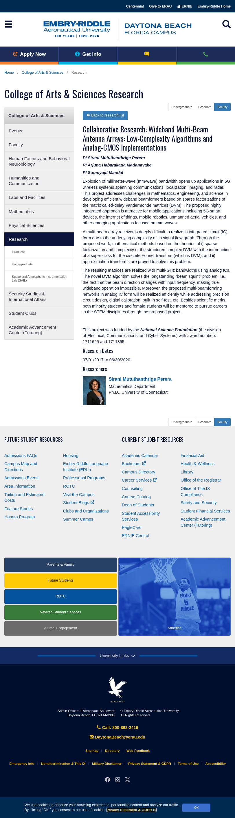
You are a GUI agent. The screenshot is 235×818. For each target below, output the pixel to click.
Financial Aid (192, 455)
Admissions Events (22, 477)
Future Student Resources (33, 439)
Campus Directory (138, 472)
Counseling (132, 488)
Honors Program (19, 517)
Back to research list (105, 115)
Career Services (139, 480)
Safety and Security (199, 502)
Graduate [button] (204, 107)
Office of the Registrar (201, 480)
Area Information (19, 486)
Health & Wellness (197, 463)
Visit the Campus (79, 494)
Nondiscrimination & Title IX (63, 763)
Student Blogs (78, 502)
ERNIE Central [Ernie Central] (135, 535)
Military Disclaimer (107, 763)
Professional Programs (84, 477)
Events (15, 130)
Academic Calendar (140, 455)
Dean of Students (138, 505)
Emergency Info (21, 763)
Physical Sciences (26, 225)
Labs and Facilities (27, 197)
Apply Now (29, 54)
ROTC (69, 486)
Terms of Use (188, 763)
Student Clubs (22, 313)
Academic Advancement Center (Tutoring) (32, 330)
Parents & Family (60, 564)
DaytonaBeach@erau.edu (117, 737)
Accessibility (215, 763)
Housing (70, 455)
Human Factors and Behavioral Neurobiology (39, 161)
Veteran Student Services (60, 612)
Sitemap (91, 750)
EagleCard (132, 527)
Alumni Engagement (60, 628)
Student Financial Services (205, 511)
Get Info (88, 54)
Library (187, 472)
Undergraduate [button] (181, 107)
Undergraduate (22, 264)
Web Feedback (138, 750)
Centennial (135, 6)
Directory (112, 750)
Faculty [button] (222, 107)
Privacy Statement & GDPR (132, 810)
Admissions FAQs (20, 455)
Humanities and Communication (24, 180)
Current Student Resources (152, 439)
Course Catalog (136, 497)
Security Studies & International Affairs (28, 296)
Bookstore (134, 463)
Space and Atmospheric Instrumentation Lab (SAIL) (39, 278)
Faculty (16, 144)
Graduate (18, 252)
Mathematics (21, 211)
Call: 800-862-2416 (117, 727)
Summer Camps (78, 519)
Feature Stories (18, 508)
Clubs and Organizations (86, 511)
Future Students (60, 580)
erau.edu (117, 689)
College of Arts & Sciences (42, 73)
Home (9, 73)
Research (18, 239)
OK (196, 807)
